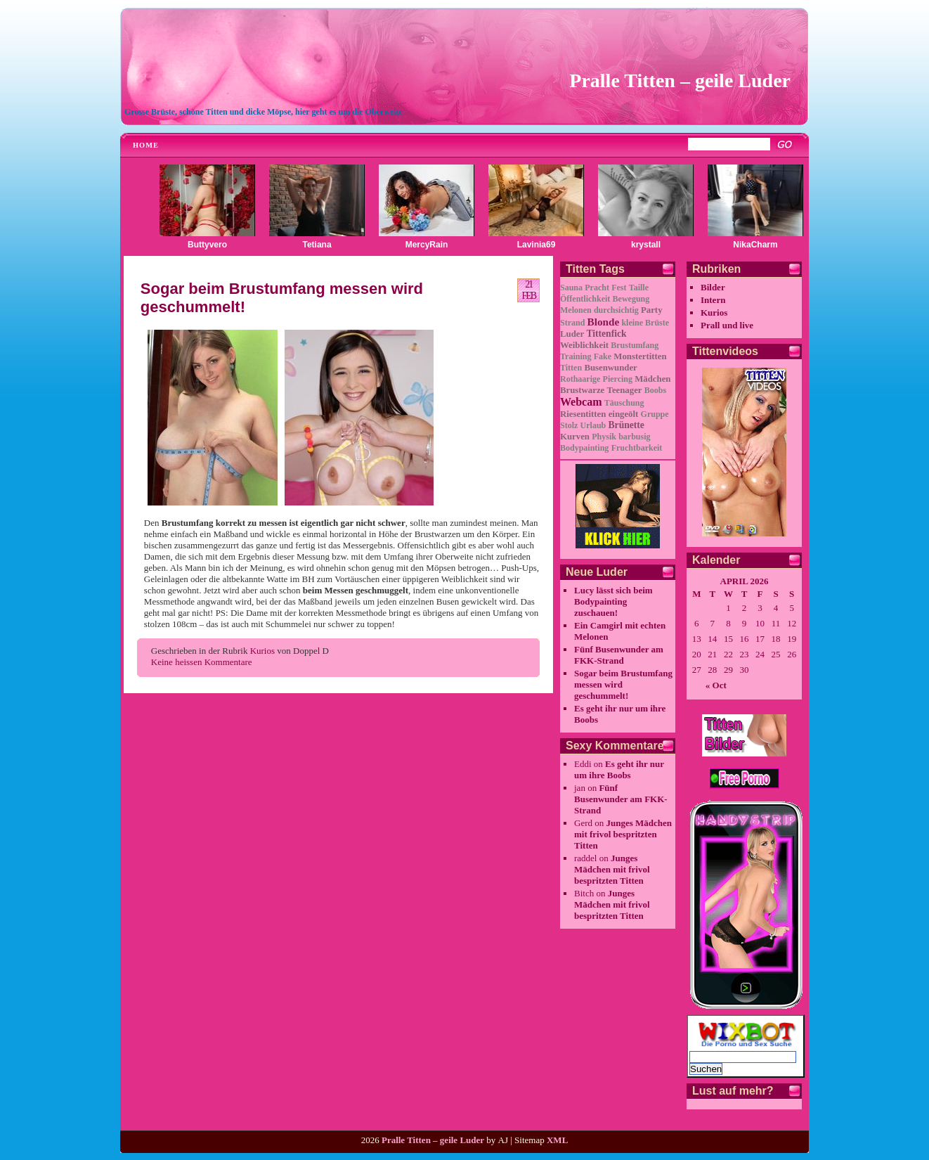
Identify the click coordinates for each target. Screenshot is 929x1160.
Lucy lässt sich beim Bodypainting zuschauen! (613, 601)
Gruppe (655, 414)
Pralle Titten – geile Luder (680, 80)
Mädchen (652, 379)
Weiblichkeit (584, 345)
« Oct (716, 685)
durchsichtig (616, 310)
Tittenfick (606, 333)
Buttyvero (207, 245)
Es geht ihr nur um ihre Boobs (619, 769)
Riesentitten (583, 414)
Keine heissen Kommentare (201, 662)
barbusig (634, 437)
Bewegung (631, 299)
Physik (604, 437)
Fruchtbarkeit (637, 448)
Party (652, 310)
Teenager (624, 390)
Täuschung (624, 403)
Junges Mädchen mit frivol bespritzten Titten (623, 834)
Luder (572, 334)
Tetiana (316, 245)
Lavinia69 (536, 245)
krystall (646, 245)
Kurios (262, 650)
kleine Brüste (645, 323)
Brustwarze (582, 390)
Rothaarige (580, 379)
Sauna (571, 287)
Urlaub (593, 425)
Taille (639, 287)
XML (557, 1140)
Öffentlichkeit (585, 299)
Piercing (617, 379)
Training (575, 356)
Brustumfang (634, 345)
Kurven (575, 437)
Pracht (597, 287)
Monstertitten (639, 356)
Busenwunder (610, 368)
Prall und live (727, 325)
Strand (572, 323)
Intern (713, 300)
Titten (571, 368)
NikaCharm (755, 245)
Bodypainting (584, 448)
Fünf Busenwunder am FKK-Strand (618, 655)
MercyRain (426, 245)
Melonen (576, 310)
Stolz (569, 425)
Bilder (713, 287)
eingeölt (624, 414)
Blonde (603, 322)
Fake (602, 356)
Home (146, 145)
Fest (618, 287)
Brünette (626, 425)
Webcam (581, 402)
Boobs (655, 390)
